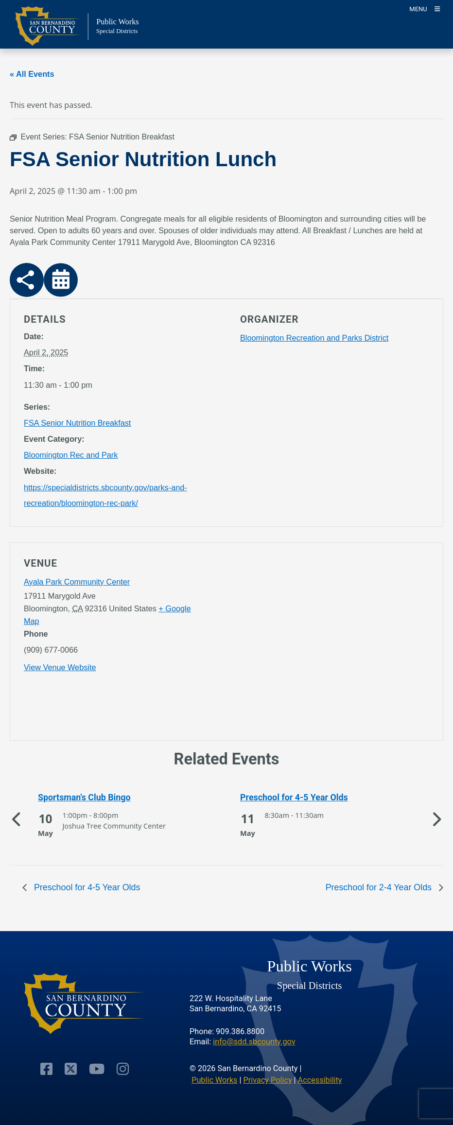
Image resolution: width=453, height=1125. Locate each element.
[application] (334, 643)
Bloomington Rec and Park (71, 454)
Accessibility (320, 1080)
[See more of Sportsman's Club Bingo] (111, 797)
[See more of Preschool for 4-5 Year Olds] (313, 797)
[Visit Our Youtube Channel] (97, 1068)
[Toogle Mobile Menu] (424, 8)
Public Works (214, 1080)
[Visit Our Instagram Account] (123, 1068)
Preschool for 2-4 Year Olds (380, 887)
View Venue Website (60, 667)
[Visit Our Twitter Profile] (71, 1068)
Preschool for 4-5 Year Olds (86, 887)
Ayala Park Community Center (77, 581)
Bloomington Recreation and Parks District (314, 337)
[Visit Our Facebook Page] (46, 1068)
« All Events (32, 73)
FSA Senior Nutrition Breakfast (77, 422)
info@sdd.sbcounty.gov (254, 1041)
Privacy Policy (268, 1080)
